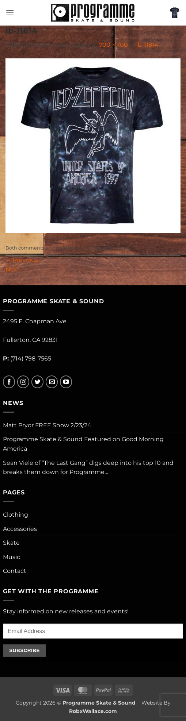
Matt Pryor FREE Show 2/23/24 (47, 425)
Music (11, 557)
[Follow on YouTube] (66, 381)
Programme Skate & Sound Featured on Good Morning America (83, 444)
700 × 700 (113, 44)
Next (16, 269)
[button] (9, 13)
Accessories (20, 528)
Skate (11, 542)
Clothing (15, 514)
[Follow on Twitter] (37, 381)
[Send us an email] (52, 381)
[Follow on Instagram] (23, 381)
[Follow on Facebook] (9, 381)
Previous (21, 260)
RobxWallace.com (93, 711)
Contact (14, 570)
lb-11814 (147, 44)
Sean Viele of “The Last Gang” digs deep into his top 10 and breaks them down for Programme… (88, 467)
